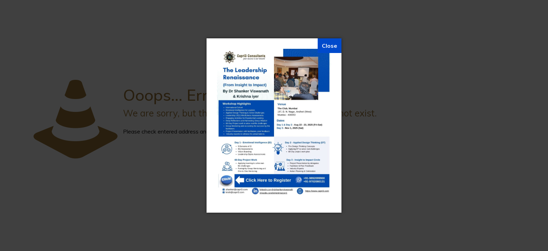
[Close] (329, 45)
